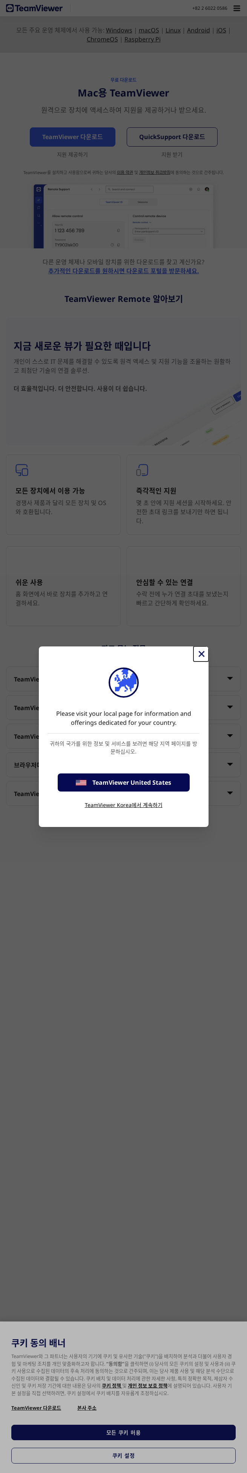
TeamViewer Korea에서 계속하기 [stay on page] (124, 804)
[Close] (201, 653)
